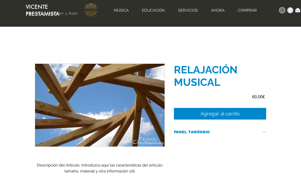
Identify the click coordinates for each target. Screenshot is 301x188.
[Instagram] (282, 10)
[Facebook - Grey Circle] (290, 10)
